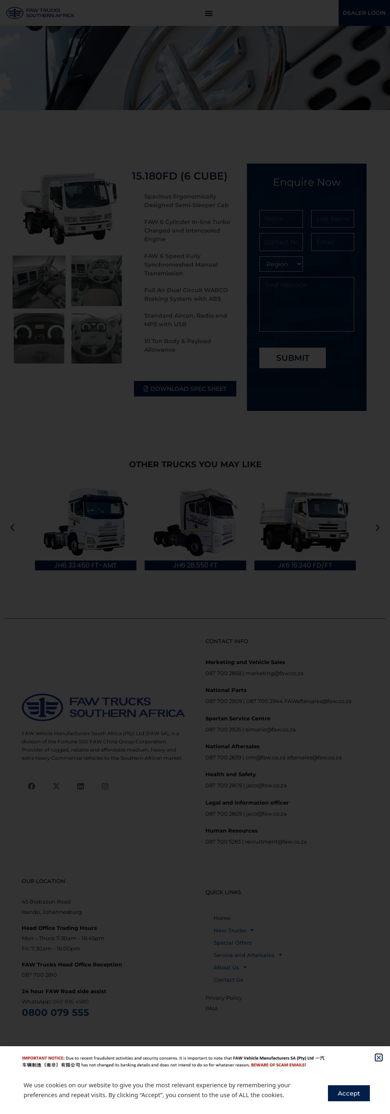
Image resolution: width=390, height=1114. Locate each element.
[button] (379, 1057)
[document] (195, 557)
